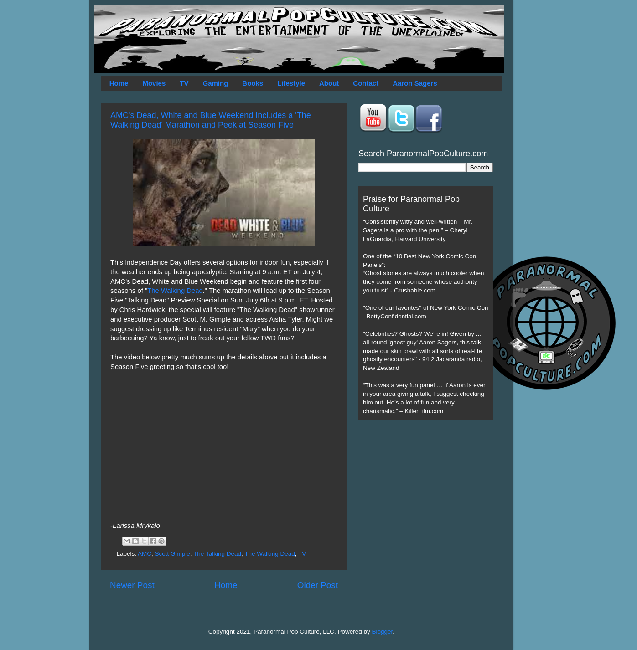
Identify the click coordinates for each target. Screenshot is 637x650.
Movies (154, 83)
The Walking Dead (175, 290)
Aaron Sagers (415, 83)
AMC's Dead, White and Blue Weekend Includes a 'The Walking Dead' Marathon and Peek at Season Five (210, 120)
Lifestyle (291, 83)
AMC (144, 553)
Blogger (382, 631)
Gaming (215, 83)
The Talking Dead (217, 553)
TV (184, 83)
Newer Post (132, 585)
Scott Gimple (172, 553)
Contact (365, 83)
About (329, 83)
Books (252, 83)
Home (119, 83)
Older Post (317, 585)
